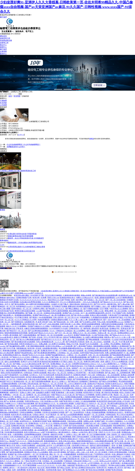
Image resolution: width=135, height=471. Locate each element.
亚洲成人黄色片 (40, 450)
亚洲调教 (38, 412)
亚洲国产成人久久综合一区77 (74, 313)
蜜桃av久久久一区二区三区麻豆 (85, 333)
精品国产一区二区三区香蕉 (94, 414)
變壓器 (91, 139)
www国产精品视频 (43, 311)
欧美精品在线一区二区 (22, 381)
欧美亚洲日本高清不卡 (64, 375)
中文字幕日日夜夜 (21, 317)
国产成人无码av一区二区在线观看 (39, 408)
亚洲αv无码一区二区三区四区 (82, 386)
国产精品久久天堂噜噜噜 (85, 395)
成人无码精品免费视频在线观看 (96, 350)
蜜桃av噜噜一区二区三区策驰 (116, 311)
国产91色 (46, 364)
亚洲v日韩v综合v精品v (67, 441)
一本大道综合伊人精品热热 (26, 467)
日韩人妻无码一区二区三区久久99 (66, 317)
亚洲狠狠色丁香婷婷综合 (88, 381)
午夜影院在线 (56, 326)
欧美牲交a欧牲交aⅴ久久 (114, 384)
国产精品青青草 (58, 408)
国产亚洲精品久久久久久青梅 (74, 470)
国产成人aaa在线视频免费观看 (71, 414)
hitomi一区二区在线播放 (121, 320)
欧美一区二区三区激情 (98, 452)
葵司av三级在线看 (10, 419)
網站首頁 (3, 36)
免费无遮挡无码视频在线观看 (112, 324)
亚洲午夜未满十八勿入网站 (70, 324)
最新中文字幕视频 (21, 337)
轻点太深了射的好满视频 (46, 467)
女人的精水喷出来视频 (65, 403)
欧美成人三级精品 (58, 366)
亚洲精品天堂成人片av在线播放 (36, 452)
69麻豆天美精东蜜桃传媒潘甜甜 (36, 328)
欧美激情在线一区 (92, 348)
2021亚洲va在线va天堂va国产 (56, 428)
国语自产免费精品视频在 (72, 337)
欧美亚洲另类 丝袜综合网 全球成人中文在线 (113, 401)
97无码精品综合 (38, 428)
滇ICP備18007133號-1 (69, 266)
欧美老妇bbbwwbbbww (88, 364)
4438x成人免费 (68, 326)
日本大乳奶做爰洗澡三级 (19, 437)
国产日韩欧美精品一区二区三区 (75, 463)
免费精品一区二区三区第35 (75, 406)
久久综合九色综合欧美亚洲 (122, 339)
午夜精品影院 (111, 414)
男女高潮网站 (115, 344)
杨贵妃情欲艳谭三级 (30, 324)
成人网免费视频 (65, 437)
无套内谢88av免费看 (75, 421)
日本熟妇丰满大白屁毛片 (80, 417)
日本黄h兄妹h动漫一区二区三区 (102, 437)
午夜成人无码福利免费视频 (95, 412)
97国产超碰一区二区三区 (59, 357)
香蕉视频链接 (46, 410)
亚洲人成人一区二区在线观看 (74, 339)
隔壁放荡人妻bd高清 (91, 328)
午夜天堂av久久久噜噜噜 (118, 309)
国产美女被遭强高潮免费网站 (45, 353)
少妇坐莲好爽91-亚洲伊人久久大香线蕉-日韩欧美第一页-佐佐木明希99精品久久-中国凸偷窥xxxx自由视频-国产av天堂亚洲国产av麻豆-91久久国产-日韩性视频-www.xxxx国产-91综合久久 (66, 6)
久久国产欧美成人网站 (100, 335)
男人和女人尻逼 (84, 419)
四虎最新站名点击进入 (115, 412)
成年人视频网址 (92, 331)
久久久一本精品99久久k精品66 (61, 331)
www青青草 (126, 456)
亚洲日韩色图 (113, 410)
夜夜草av (107, 337)
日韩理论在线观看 (40, 373)
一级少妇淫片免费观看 (95, 373)
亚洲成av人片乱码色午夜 (76, 373)
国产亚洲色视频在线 (81, 379)
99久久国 (91, 375)
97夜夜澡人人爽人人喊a (40, 357)
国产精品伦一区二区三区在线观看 (50, 335)
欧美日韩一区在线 (35, 348)
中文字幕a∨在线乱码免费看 (72, 390)
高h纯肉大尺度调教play (13, 417)
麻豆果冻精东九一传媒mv (68, 432)
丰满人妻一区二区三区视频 (48, 456)
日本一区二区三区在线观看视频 (107, 368)
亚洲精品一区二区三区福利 (25, 397)
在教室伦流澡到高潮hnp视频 (34, 417)
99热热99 (78, 388)
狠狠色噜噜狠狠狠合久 (85, 441)
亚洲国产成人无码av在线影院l (19, 454)
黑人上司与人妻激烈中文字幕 (75, 384)
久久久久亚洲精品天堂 (50, 302)
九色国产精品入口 (82, 403)
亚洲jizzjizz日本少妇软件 (108, 461)
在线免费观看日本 (96, 320)
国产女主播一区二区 (122, 441)
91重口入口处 (98, 311)
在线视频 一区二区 (111, 342)
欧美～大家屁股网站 (16, 434)
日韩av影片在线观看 (76, 350)
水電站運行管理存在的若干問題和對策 (22, 234)
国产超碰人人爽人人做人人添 (78, 452)
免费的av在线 (88, 421)
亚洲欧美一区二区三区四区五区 (38, 395)
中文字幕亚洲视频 (29, 465)
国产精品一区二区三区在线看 (22, 450)
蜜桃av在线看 (86, 295)
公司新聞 (3, 105)
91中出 (112, 459)
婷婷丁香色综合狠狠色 (80, 437)
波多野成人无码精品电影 (25, 388)
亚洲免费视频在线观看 (33, 434)
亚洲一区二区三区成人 (94, 342)
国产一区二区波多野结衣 (74, 412)
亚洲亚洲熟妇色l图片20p (12, 355)
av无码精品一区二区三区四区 (68, 353)
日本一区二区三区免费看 (17, 410)
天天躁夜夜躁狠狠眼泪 (8, 390)
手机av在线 (101, 322)
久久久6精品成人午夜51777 (117, 366)
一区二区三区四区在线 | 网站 (42, 454)
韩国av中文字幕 (72, 344)
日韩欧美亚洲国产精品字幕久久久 (96, 397)
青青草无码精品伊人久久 (28, 344)
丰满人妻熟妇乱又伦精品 (121, 454)
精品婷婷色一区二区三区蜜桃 (101, 428)
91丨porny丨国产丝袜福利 (90, 408)
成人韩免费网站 (10, 399)
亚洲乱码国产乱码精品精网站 (84, 359)
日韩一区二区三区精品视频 (98, 355)
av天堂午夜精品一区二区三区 (99, 463)
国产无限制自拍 (17, 322)
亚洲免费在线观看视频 (78, 357)
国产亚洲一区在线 (36, 337)
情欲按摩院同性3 (119, 426)
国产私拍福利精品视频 (49, 437)
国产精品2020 (73, 381)
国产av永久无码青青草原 (45, 397)
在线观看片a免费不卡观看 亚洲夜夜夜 (50, 392)
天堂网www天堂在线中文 (37, 370)
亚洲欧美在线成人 (126, 410)
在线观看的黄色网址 (50, 348)
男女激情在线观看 (126, 381)
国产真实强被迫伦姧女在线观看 (23, 342)
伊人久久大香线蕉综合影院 (70, 302)
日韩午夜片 (50, 377)
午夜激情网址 (85, 317)
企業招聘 (3, 51)
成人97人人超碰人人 (59, 381)
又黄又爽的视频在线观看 (35, 346)
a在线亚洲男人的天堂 (44, 445)
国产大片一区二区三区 (63, 333)
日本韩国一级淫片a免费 (14, 463)
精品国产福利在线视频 (49, 399)
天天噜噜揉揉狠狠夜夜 (39, 368)
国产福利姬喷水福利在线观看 (103, 388)
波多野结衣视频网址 (39, 406)
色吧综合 (19, 359)
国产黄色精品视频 (11, 344)
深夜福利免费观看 (76, 423)
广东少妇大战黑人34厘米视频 (26, 456)
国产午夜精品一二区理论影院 (118, 406)
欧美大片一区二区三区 (98, 403)
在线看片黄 (81, 450)
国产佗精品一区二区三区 (96, 406)
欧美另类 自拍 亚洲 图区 (36, 470)
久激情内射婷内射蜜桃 (71, 295)
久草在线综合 (105, 339)
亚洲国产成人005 (89, 423)
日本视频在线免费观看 (30, 459)
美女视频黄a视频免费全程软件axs (71, 348)
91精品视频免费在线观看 (104, 441)
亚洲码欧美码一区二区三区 (38, 448)
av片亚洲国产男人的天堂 (123, 357)
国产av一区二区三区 (68, 450)
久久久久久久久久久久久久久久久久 (33, 300)
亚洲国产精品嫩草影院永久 (55, 355)
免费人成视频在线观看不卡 (115, 353)
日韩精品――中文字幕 (44, 426)
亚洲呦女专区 (114, 328)
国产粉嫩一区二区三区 (34, 313)
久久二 (81, 370)
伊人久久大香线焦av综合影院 (57, 423)
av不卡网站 (63, 350)
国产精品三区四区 (64, 467)
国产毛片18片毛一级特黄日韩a (105, 304)
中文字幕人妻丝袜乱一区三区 (123, 370)
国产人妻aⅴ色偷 (124, 304)
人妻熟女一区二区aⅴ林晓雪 (77, 355)
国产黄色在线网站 (18, 304)
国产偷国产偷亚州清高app (109, 331)
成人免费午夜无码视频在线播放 (38, 304)
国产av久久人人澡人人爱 (121, 337)
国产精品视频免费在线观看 (120, 355)
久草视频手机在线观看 (99, 317)
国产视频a (17, 364)
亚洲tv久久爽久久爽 (27, 392)
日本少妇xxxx (106, 370)
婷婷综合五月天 (87, 304)
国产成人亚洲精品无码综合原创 (84, 467)
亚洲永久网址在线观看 (98, 315)
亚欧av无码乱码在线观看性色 (12, 373)
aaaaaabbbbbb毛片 (6, 368)
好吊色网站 (30, 426)
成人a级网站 (50, 417)
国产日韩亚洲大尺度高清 (75, 342)
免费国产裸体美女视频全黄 (121, 306)
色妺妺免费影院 (44, 320)
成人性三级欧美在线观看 (124, 388)
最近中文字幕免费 (72, 408)
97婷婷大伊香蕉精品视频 (117, 452)
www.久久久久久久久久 (46, 465)
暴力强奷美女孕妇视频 (110, 392)
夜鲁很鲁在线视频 (10, 350)
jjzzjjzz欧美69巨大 (6, 337)
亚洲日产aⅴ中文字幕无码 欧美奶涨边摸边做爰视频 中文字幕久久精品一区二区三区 (52, 362)
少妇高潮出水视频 (92, 426)
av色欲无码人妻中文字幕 (88, 432)
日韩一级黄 (74, 322)
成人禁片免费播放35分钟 (60, 315)
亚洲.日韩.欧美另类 (25, 390)
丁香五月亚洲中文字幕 (33, 461)
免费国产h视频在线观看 (57, 379)
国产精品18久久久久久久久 (51, 339)
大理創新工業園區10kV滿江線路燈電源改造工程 (18, 171)
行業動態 (3, 100)
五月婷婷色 (88, 311)
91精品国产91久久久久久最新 (60, 448)
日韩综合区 (28, 373)
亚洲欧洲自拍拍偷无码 (56, 406)
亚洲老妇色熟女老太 (67, 297)
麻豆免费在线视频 (76, 311)
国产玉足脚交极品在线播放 (38, 331)
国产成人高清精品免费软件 (105, 430)
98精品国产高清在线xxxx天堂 (78, 465)
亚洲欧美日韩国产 (80, 375)
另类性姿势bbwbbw (32, 401)
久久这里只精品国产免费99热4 (103, 326)
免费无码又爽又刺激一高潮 (94, 362)
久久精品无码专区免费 (89, 456)
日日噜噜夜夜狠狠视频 (81, 399)
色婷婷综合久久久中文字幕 (121, 386)
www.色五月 (68, 335)
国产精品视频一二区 (31, 359)
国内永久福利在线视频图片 (100, 445)
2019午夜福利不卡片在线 (58, 328)
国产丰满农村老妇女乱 (75, 366)
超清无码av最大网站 (21, 295)
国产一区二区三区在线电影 (115, 300)
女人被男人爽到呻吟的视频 (93, 337)
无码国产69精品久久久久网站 (39, 326)
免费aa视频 (43, 344)
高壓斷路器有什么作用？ (16, 147)
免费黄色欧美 (118, 428)
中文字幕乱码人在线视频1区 (95, 366)
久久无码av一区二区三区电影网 (108, 359)
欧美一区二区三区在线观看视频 (40, 386)
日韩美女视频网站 (27, 412)
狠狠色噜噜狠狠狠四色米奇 (78, 428)
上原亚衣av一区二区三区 (100, 399)
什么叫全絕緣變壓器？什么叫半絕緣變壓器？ (23, 144)
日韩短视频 (15, 428)
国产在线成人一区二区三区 (94, 300)
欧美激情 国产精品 (116, 317)
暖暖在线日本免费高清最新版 (79, 306)
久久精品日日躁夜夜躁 (42, 306)
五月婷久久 (33, 375)
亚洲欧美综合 (33, 423)
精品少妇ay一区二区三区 (57, 373)
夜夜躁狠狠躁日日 (51, 441)
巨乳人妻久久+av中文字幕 (30, 439)
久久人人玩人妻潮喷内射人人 (108, 364)
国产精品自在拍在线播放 (119, 397)
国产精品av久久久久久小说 (120, 335)
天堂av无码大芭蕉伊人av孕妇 (16, 448)
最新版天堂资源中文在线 (9, 300)
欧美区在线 (104, 328)
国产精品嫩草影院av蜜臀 (15, 346)
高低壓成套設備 (6, 40)
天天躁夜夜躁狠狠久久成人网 (29, 350)
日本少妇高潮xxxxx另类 (49, 401)
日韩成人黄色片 (39, 414)
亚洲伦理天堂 (102, 467)
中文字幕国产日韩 (119, 313)
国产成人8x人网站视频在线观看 (28, 339)
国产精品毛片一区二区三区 (17, 331)
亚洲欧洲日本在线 (18, 426)
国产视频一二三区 (23, 406)
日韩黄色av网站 (39, 309)
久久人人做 (15, 439)
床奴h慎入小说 (22, 423)
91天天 (42, 423)
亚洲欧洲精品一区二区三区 (61, 364)
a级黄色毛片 (14, 392)
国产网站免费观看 (93, 339)
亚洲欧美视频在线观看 (74, 397)
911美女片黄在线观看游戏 (64, 388)
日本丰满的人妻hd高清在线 (28, 384)
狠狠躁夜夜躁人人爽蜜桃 (64, 377)
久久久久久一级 (66, 359)
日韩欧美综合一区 (76, 328)
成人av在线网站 (80, 331)
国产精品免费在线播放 (118, 350)
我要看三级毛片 (9, 467)
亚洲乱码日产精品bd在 (96, 384)
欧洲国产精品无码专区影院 (15, 377)
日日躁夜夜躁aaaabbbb (110, 390)
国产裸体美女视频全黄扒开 (67, 439)
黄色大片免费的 (107, 357)
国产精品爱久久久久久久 (55, 309)
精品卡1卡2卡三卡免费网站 (16, 326)
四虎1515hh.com (53, 297)
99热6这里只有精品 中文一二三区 (86, 461)
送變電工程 (4, 43)
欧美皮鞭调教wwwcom (115, 322)
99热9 (50, 370)
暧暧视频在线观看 (59, 421)
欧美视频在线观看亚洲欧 (48, 459)
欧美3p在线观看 (34, 410)
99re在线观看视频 (45, 317)
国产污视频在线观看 (91, 309)
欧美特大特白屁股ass (54, 346)
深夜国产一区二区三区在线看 (83, 368)
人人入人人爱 (60, 342)
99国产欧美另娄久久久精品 (69, 401)
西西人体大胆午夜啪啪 (57, 452)
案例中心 (3, 54)
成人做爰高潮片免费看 (92, 390)
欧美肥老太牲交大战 (85, 454)
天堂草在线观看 (106, 426)
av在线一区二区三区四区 (95, 450)
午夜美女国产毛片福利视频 (118, 315)
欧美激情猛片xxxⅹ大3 (24, 306)
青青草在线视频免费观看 (91, 324)
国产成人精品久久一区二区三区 (46, 419)
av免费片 (68, 443)
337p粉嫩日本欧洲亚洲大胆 (69, 459)
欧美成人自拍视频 (17, 401)
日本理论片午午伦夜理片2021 (60, 430)
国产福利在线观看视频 (15, 452)
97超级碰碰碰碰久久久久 (12, 465)
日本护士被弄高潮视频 (59, 311)
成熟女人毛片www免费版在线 (116, 362)
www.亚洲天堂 (35, 437)
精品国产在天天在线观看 (88, 344)
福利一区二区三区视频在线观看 (94, 434)
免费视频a (7, 395)
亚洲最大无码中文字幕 (99, 448)
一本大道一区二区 (19, 395)
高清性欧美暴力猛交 (54, 470)
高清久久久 (85, 459)
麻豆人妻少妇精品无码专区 (95, 377)
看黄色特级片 (26, 428)
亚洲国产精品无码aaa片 (42, 315)
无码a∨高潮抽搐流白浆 (45, 342)
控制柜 (2, 190)
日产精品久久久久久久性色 (20, 357)
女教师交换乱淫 (53, 450)
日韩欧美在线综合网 (35, 441)
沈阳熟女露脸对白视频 (59, 320)
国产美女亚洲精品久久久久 (45, 403)
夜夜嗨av (37, 390)
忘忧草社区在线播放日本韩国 (53, 412)
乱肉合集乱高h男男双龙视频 (30, 302)
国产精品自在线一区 (61, 322)
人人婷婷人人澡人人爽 (72, 434)
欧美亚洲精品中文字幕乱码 (116, 377)
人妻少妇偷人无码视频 (74, 392)
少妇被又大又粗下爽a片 (60, 304)
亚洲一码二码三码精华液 (49, 359)
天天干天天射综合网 (47, 375)
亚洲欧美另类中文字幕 (49, 350)
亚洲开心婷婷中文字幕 (104, 395)
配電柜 (2, 210)
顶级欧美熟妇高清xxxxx (68, 419)
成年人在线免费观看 (12, 362)
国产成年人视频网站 (25, 419)
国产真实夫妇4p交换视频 (95, 470)
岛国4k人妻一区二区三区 (107, 333)
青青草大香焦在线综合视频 (25, 311)
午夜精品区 (68, 461)
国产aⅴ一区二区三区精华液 (69, 456)
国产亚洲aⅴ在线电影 (77, 426)
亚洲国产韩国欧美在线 (82, 335)
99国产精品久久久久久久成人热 (63, 395)
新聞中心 (3, 47)
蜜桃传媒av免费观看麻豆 (9, 412)
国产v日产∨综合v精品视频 (49, 324)
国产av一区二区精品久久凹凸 (113, 439)
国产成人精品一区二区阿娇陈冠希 (118, 373)
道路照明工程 (5, 38)
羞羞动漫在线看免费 (49, 439)
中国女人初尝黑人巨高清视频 (90, 439)
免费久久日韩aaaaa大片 (85, 297)
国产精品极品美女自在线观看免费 (105, 295)
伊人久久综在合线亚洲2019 (51, 390)
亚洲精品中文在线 (79, 443)
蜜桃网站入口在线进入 (99, 465)
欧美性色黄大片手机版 (92, 392)
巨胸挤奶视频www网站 (81, 448)
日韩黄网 (75, 364)
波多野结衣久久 (26, 421)
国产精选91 (33, 317)
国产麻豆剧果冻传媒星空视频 (83, 430)
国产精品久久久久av (93, 370)
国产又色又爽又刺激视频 (121, 443)
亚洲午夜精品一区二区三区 (21, 309)
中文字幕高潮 (20, 408)
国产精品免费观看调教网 (52, 463)
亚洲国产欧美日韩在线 (114, 470)
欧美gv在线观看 (58, 443)
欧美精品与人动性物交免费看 (22, 430)
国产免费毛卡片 (94, 357)
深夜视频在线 (21, 348)
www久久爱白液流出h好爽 (32, 364)
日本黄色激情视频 (65, 399)
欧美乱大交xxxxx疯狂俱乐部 (101, 419)
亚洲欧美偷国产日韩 (24, 297)
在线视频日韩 (29, 322)
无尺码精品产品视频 (59, 306)
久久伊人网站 (61, 465)
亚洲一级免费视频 (19, 470)
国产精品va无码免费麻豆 (108, 381)
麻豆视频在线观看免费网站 (16, 370)
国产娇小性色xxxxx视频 (80, 315)
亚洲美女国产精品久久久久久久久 (41, 333)
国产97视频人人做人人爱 (100, 306)
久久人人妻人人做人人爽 (78, 320)
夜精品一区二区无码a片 (20, 366)
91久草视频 (24, 375)
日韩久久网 (87, 388)
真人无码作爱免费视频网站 (14, 313)
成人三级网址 (102, 423)
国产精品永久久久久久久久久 (111, 302)
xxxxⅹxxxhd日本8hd (63, 417)
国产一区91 (107, 320)
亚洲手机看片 (116, 463)
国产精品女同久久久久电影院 (28, 399)
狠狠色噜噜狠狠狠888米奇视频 (16, 333)
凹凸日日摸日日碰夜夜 (53, 295)
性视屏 (69, 379)
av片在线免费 (67, 346)
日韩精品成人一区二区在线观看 (108, 375)
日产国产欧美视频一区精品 (110, 408)
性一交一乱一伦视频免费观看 (65, 454)
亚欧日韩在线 (75, 304)
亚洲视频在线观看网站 (23, 315)
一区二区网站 (104, 344)
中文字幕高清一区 (53, 414)
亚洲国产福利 (100, 421)
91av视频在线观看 (120, 419)
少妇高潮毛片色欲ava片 (80, 445)
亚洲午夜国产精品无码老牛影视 (92, 353)
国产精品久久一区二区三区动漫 (51, 384)
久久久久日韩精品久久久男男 (26, 320)
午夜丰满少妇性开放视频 (37, 379)
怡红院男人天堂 (112, 450)
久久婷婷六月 (45, 443)
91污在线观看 (114, 423)
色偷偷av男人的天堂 (115, 467)
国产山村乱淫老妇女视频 (32, 463)
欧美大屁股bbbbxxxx (32, 432)
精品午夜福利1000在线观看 (40, 366)
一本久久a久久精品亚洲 (91, 302)
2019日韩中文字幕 (37, 295)
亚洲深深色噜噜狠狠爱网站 (96, 410)
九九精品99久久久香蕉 (44, 388)
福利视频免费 (16, 324)
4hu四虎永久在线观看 (102, 386)
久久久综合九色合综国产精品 (110, 456)
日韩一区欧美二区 (114, 434)
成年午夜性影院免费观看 (109, 348)
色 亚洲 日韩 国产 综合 (44, 322)
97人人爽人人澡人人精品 (118, 379)
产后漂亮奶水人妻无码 (102, 454)
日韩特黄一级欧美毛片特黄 (52, 434)
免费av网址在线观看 (22, 368)
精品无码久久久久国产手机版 (59, 300)
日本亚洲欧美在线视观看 (14, 432)
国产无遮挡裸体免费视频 (41, 381)
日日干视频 (104, 309)
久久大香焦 (79, 377)
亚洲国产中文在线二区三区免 (59, 368)
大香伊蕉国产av (117, 399)
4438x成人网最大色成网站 (30, 443)
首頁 (10, 96)
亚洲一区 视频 (116, 445)
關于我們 (3, 17)
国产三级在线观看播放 (27, 335)
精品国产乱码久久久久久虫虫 (33, 355)
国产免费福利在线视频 (61, 386)
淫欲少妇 (122, 348)
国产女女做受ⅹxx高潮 (88, 322)
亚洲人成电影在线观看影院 (105, 297)
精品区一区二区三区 (121, 395)
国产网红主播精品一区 (74, 309)
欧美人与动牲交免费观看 (25, 445)
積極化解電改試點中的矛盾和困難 (20, 236)
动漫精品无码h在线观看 (53, 313)
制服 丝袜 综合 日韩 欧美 (14, 328)
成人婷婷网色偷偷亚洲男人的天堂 (98, 313)
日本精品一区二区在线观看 (52, 461)
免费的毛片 (58, 426)
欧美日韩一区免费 (40, 297)
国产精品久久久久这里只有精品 (99, 443)
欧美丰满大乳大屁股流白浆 (21, 414)
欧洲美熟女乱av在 (125, 295)
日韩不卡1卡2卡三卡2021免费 (109, 432)
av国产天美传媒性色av (49, 432)
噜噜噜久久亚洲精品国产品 (121, 346)
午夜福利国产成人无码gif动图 (102, 417)
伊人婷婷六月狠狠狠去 (114, 421)
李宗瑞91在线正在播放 (117, 465)
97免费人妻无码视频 (10, 335)
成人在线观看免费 (41, 430)
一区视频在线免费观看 (8, 384)
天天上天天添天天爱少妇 (52, 337)
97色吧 (65, 426)
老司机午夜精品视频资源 (35, 377)
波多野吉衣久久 (121, 437)
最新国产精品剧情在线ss (24, 353)
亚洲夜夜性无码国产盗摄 (42, 421)
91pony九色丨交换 (79, 410)
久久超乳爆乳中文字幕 (62, 445)
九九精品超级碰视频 (88, 401)
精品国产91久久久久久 (18, 441)
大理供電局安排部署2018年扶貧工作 (21, 251)
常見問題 (17, 96)
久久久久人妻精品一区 (15, 461)
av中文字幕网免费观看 (124, 297)
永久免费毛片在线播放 (57, 344)
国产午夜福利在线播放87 (98, 379)
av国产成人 (60, 397)
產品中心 (3, 45)
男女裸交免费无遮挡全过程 (117, 403)
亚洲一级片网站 (77, 300)
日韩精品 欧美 (21, 379)
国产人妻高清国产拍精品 (83, 346)
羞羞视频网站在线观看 (102, 346)
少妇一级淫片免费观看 (83, 326)
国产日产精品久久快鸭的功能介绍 (65, 370)
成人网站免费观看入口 (117, 448)
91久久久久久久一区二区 (61, 410)
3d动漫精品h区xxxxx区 (18, 386)
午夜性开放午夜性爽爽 (25, 403)
